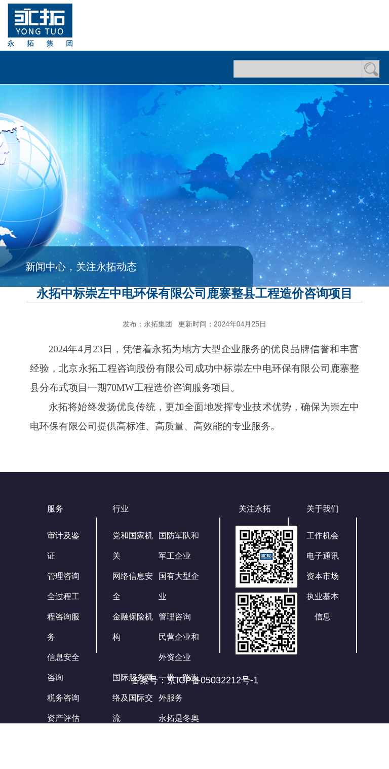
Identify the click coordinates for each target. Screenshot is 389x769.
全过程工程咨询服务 (63, 616)
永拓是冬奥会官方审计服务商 (179, 738)
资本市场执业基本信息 (322, 596)
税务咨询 (63, 697)
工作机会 (322, 535)
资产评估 (63, 718)
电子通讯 (322, 556)
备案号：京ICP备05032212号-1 (194, 680)
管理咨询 (63, 576)
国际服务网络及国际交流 (132, 697)
